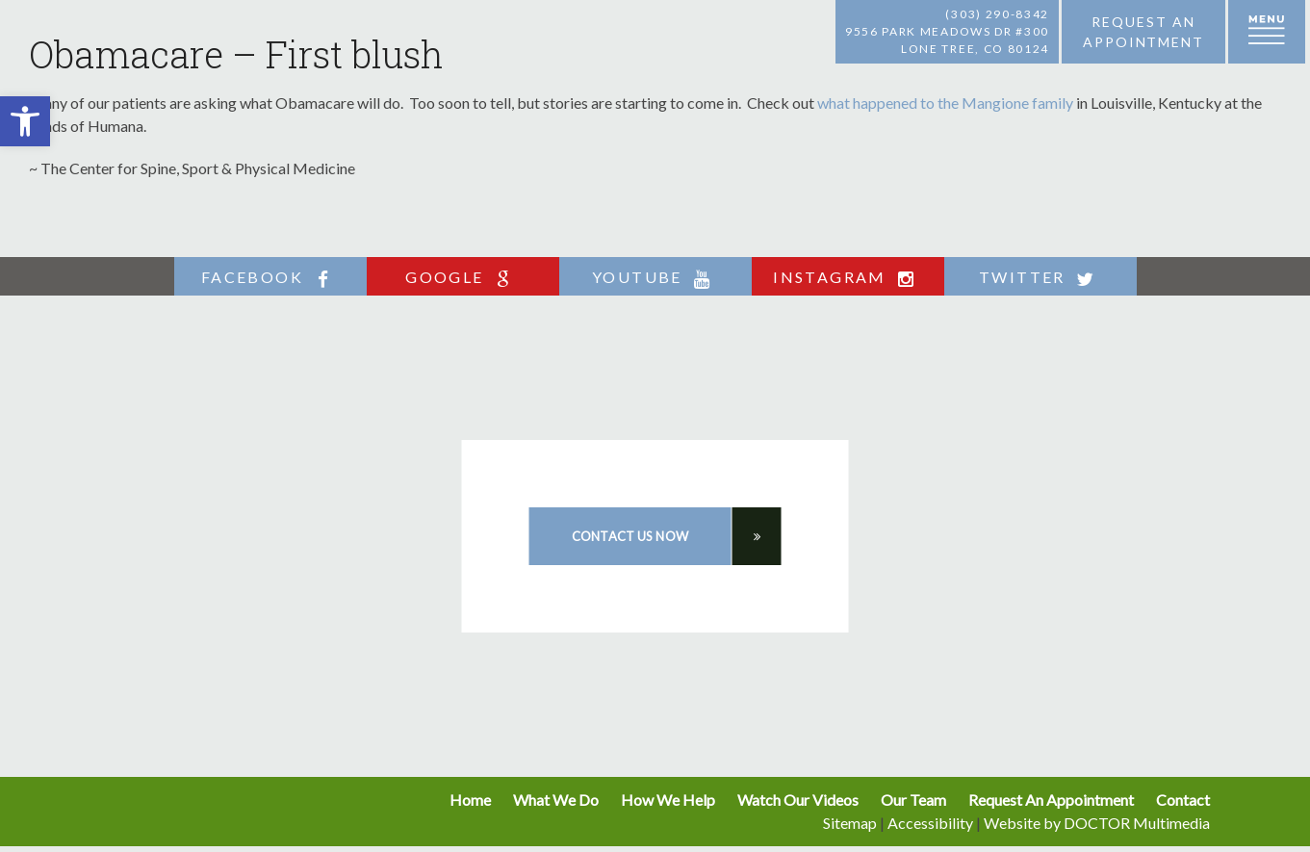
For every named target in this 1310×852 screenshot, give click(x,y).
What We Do (556, 799)
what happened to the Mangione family (945, 102)
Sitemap (850, 822)
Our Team (913, 799)
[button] (25, 121)
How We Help (668, 799)
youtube (655, 278)
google (462, 278)
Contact (1183, 799)
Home (470, 799)
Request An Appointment (1051, 799)
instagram (847, 278)
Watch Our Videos (798, 799)
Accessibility (930, 822)
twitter (1040, 278)
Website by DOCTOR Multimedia (1097, 822)
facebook (270, 278)
